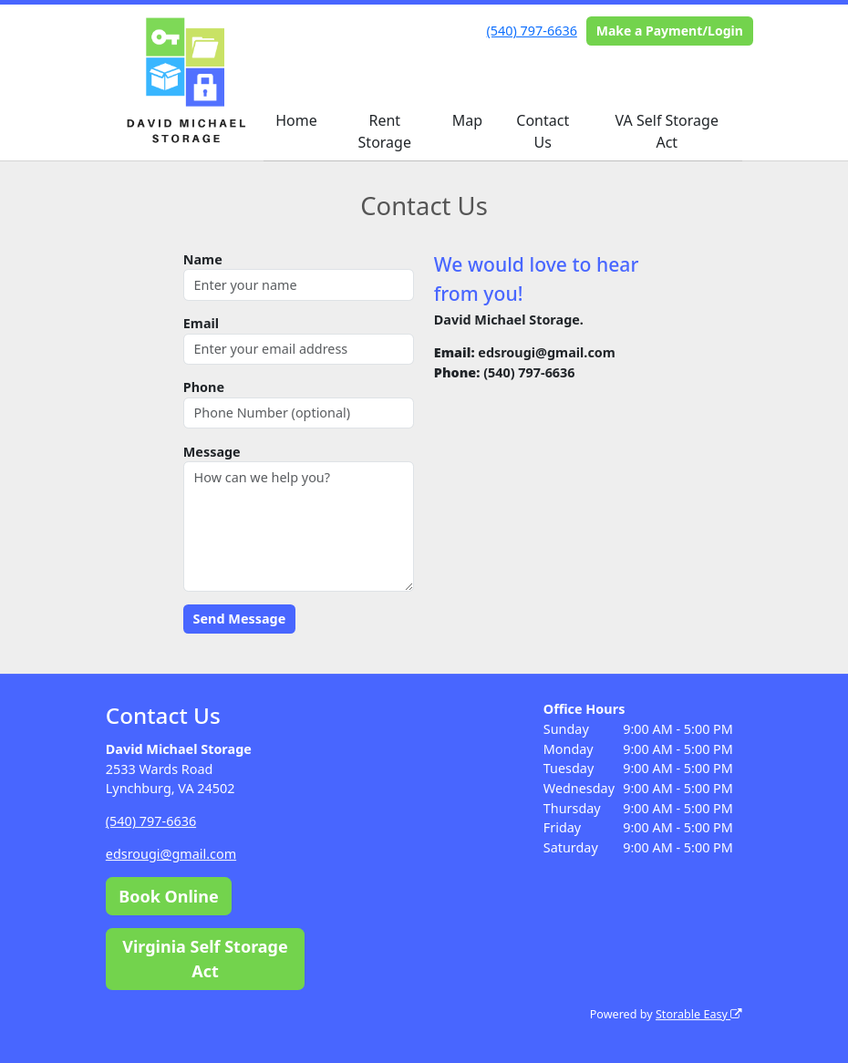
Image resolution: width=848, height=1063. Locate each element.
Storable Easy (699, 1014)
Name (202, 259)
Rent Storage (384, 131)
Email (201, 323)
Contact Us (542, 131)
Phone (203, 387)
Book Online (168, 896)
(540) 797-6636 (532, 30)
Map (467, 120)
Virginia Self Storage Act (205, 958)
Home (296, 120)
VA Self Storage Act (667, 131)
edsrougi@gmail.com (171, 853)
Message (212, 451)
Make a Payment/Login (669, 30)
